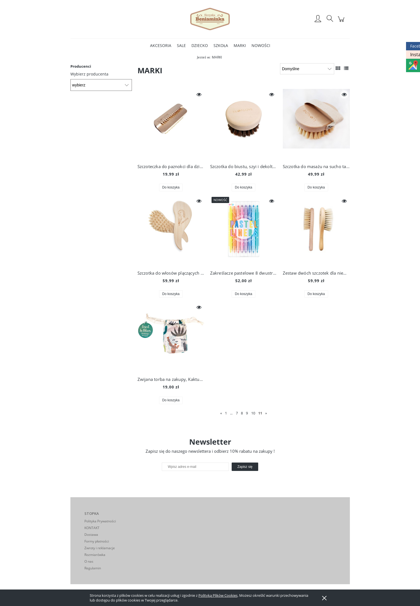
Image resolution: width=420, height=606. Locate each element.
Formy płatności (96, 541)
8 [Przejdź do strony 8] (242, 413)
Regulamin (92, 568)
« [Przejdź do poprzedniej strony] (221, 413)
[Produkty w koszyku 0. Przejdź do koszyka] (342, 22)
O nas (88, 561)
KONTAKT (91, 527)
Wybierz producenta (89, 74)
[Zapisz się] (245, 467)
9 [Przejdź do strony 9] (247, 413)
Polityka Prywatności (100, 521)
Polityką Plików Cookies (218, 595)
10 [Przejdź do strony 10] (253, 413)
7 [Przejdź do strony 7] (237, 413)
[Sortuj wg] (307, 68)
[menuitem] (161, 45)
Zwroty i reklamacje (99, 548)
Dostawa (91, 534)
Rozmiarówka (94, 554)
